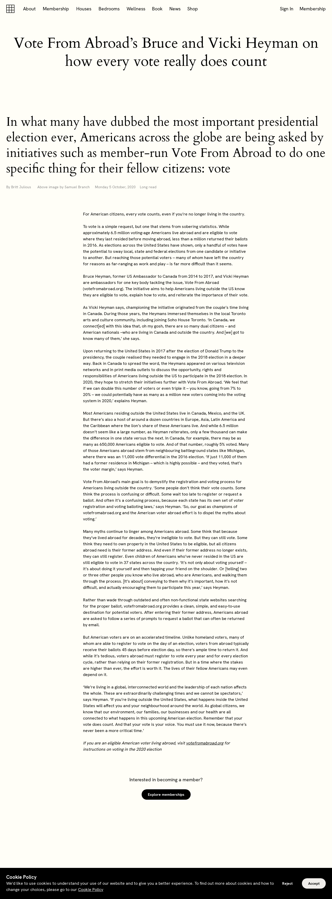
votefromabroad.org (204, 743)
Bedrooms (109, 9)
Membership (56, 9)
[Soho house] (11, 8)
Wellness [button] (136, 9)
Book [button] (157, 9)
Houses (83, 9)
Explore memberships (166, 794)
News (175, 9)
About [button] (29, 9)
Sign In (286, 9)
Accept (314, 883)
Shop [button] (192, 9)
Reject (287, 883)
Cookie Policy (90, 889)
